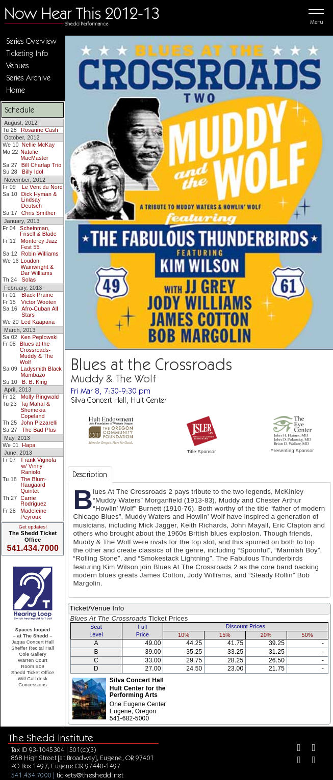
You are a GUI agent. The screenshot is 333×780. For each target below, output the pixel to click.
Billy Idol (32, 172)
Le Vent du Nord (42, 187)
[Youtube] (310, 762)
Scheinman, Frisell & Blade (38, 231)
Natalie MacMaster (34, 155)
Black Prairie (37, 295)
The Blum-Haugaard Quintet (33, 485)
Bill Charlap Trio (41, 165)
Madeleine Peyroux (33, 514)
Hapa (28, 445)
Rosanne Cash (39, 130)
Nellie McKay (38, 145)
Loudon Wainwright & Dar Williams (37, 266)
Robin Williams (39, 253)
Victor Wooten (39, 302)
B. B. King (34, 382)
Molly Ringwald (40, 397)
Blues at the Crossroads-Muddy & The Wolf (37, 353)
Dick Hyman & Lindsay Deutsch (39, 200)
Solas (28, 279)
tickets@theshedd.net (90, 775)
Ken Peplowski (39, 337)
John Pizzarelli (39, 423)
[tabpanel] (199, 540)
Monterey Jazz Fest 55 (39, 244)
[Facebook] (295, 749)
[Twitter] (310, 749)
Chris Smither (38, 213)
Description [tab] (90, 474)
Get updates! (32, 527)
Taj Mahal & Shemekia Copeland (35, 410)
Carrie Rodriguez (33, 501)
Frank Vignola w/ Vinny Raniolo (38, 466)
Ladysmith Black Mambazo (41, 372)
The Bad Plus (39, 430)
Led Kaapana (38, 322)
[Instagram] (295, 762)
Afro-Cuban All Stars (39, 311)
